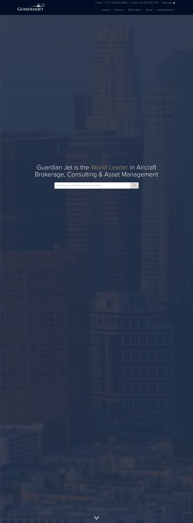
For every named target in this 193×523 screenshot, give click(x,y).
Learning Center (166, 9)
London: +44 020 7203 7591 (144, 3)
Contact (99, 3)
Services (120, 9)
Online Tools (135, 9)
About (150, 9)
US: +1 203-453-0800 (116, 3)
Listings (106, 9)
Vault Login (168, 3)
